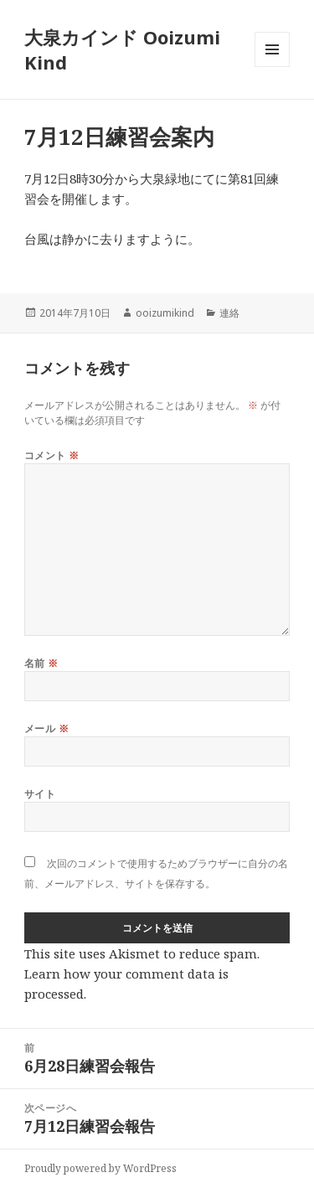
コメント (52, 455)
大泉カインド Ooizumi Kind (122, 49)
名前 (41, 663)
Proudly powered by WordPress (100, 1168)
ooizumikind (165, 313)
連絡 (229, 313)
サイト (39, 794)
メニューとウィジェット (272, 66)
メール (46, 728)
